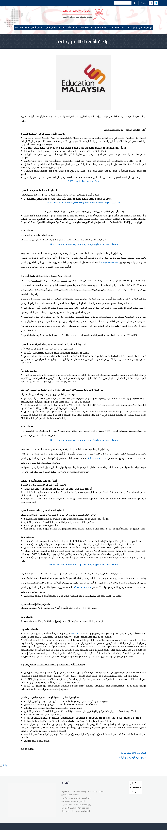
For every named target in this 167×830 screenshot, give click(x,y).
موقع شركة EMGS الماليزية (133, 753)
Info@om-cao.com (82, 587)
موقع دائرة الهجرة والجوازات (132, 757)
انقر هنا (74, 633)
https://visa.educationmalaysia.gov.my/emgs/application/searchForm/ (83, 244)
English (143, 3)
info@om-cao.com (109, 262)
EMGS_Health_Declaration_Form (83, 181)
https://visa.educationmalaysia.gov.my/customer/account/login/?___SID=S (83, 203)
